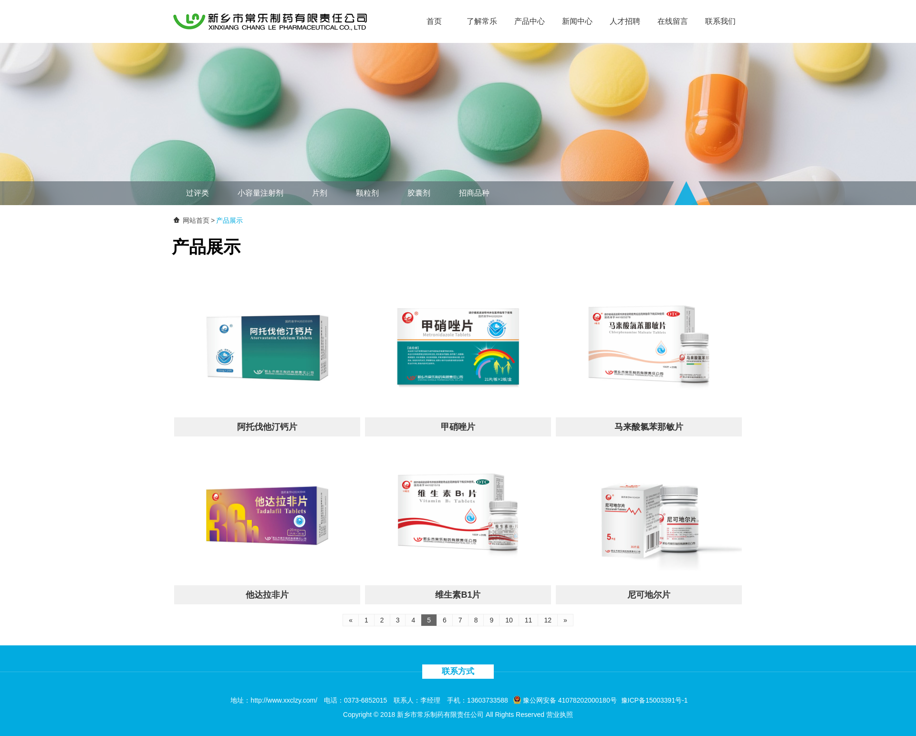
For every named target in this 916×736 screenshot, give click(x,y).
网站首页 (196, 220)
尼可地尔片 (648, 595)
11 (528, 620)
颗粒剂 (367, 193)
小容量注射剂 (260, 193)
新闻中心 (577, 21)
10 (509, 620)
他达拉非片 (267, 595)
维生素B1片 (457, 595)
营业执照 (559, 714)
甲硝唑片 (458, 427)
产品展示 (229, 220)
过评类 (197, 193)
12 (548, 620)
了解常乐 (482, 21)
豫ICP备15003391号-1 (654, 700)
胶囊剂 (418, 193)
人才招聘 (625, 21)
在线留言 (672, 21)
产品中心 (529, 21)
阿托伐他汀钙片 (267, 427)
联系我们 (720, 21)
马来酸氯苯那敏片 (648, 427)
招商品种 (474, 193)
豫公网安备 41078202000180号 (565, 700)
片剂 (319, 193)
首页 (434, 21)
